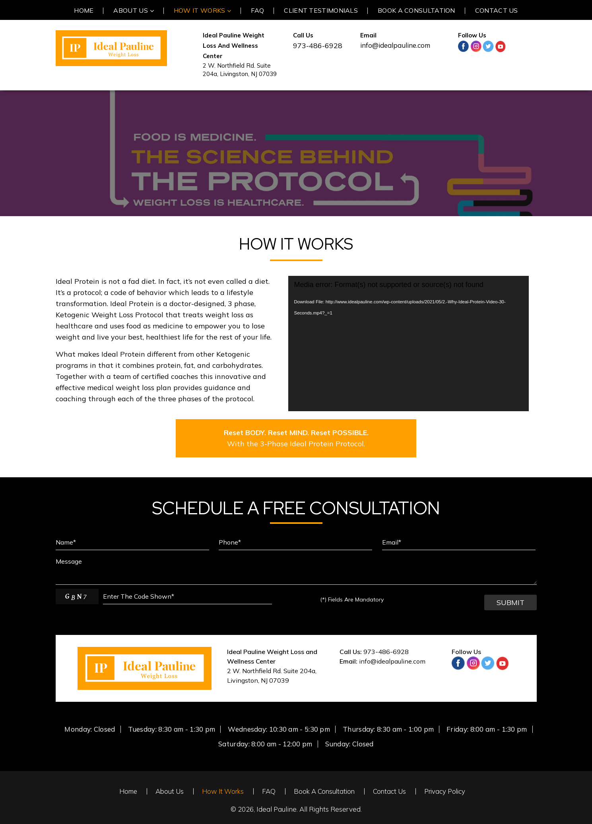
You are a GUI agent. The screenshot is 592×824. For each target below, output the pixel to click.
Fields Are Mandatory (352, 599)
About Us (168, 791)
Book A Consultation (324, 791)
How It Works (221, 791)
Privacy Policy (446, 791)
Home (126, 791)
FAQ (268, 791)
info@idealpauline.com (395, 45)
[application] (408, 343)
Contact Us (390, 791)
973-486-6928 (386, 652)
